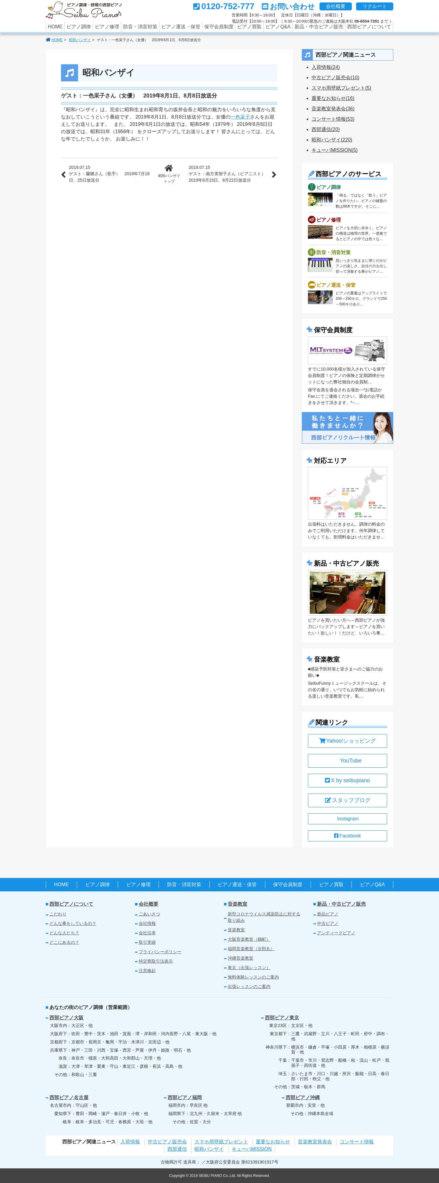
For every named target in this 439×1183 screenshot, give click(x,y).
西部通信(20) (326, 129)
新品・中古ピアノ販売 (318, 26)
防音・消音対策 (140, 26)
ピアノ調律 (78, 26)
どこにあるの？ (64, 942)
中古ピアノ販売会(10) (335, 77)
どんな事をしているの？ (72, 923)
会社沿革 (147, 932)
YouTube (348, 761)
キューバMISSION (252, 1149)
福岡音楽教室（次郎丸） (251, 948)
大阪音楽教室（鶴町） (249, 939)
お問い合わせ (292, 6)
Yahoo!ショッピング (347, 741)
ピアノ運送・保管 (180, 26)
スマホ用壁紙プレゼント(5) (341, 88)
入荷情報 (130, 1141)
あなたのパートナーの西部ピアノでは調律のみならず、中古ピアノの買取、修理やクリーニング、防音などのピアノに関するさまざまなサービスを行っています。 (86, 11)
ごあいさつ (149, 913)
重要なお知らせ (273, 1141)
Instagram (348, 818)
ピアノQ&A (278, 26)
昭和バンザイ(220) (332, 139)
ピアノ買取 (249, 26)
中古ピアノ (327, 923)
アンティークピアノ (336, 932)
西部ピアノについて (369, 26)
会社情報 (147, 923)
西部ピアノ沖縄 (303, 1097)
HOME (55, 26)
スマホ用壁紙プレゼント (221, 1141)
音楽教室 (237, 904)
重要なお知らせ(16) (333, 98)
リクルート (374, 6)
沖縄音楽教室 (240, 958)
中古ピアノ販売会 (167, 1141)
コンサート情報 (357, 1141)
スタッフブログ (347, 800)
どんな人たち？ (64, 932)
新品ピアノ (327, 913)
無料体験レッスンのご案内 (253, 977)
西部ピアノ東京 (282, 1017)
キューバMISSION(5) (335, 150)
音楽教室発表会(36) (333, 108)
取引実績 (147, 942)
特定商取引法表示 (156, 961)
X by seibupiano (347, 780)
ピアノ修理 (107, 26)
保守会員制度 (219, 26)
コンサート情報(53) (333, 119)
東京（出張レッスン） (249, 967)
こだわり (57, 913)
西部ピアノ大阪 (66, 1017)
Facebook (347, 835)
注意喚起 (147, 970)
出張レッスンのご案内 (249, 986)
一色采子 (240, 116)
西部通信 (177, 1149)
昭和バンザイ (80, 40)
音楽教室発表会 (315, 1141)
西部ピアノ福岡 (185, 1097)
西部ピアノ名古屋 (68, 1097)
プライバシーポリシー (160, 951)
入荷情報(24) (326, 67)
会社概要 (335, 6)
